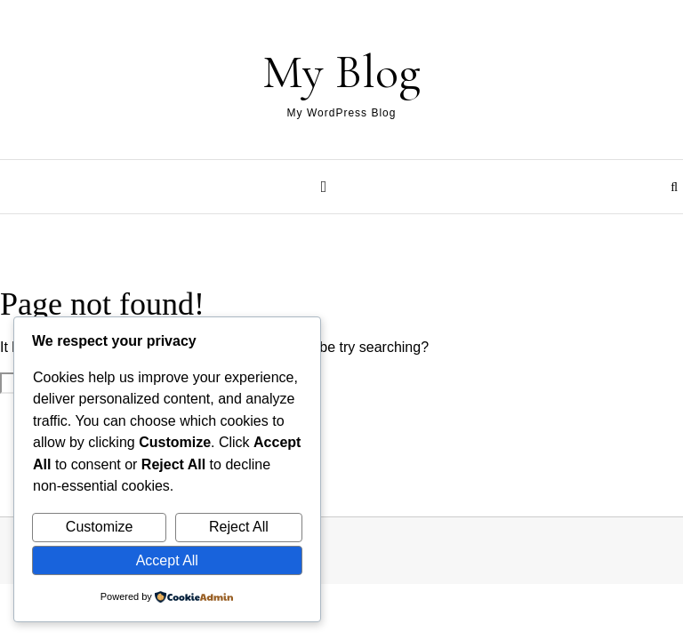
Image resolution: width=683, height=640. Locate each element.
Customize (99, 526)
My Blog (341, 71)
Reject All (239, 526)
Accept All (167, 560)
